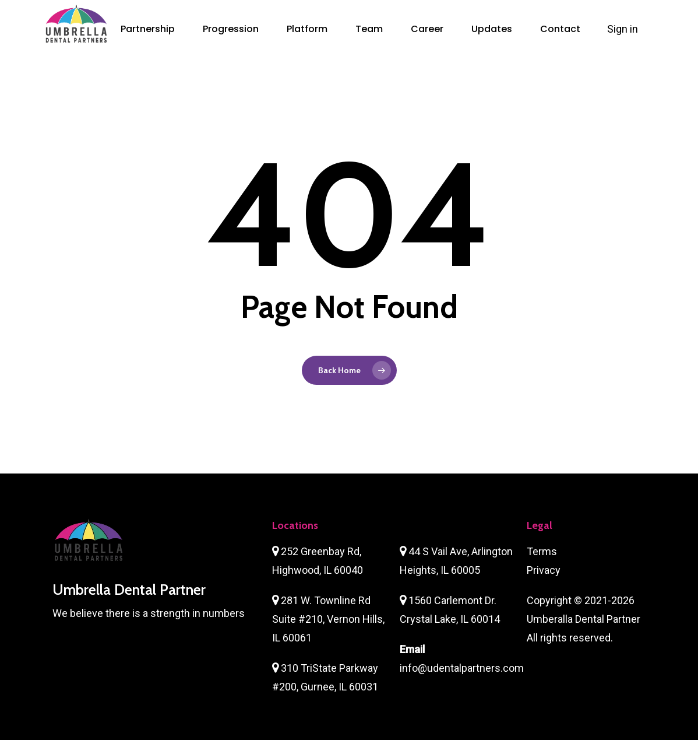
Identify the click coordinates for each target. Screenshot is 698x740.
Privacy (543, 570)
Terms (542, 551)
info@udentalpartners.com (462, 668)
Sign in (623, 29)
